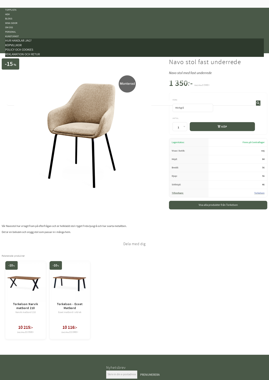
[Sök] (258, 103)
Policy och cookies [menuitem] (19, 50)
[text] (202, 84)
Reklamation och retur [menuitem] (22, 54)
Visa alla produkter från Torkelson (218, 205)
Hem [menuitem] (7, 14)
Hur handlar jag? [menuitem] (18, 41)
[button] (261, 85)
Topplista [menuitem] (10, 10)
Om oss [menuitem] (9, 27)
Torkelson (259, 193)
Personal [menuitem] (10, 31)
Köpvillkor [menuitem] (13, 45)
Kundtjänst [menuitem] (12, 36)
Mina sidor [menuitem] (11, 23)
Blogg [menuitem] (8, 18)
